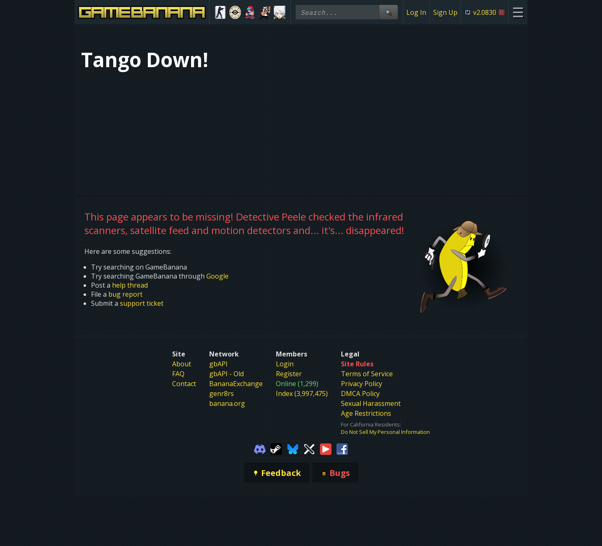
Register (289, 373)
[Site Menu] (517, 12)
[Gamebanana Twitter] (309, 448)
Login (285, 363)
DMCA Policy (360, 393)
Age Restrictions (366, 413)
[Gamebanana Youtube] (325, 448)
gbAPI (218, 363)
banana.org (227, 403)
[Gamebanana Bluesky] (292, 448)
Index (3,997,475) (302, 393)
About (181, 363)
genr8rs (221, 393)
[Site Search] (388, 12)
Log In (416, 12)
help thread (130, 285)
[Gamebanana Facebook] (342, 448)
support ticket (141, 303)
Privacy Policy (361, 383)
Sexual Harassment (371, 403)
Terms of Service (367, 373)
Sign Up (445, 12)
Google (217, 276)
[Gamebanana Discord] (259, 448)
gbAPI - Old (226, 373)
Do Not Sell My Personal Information (385, 432)
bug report (125, 294)
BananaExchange (236, 383)
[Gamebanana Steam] (276, 448)
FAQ (178, 373)
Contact (184, 383)
